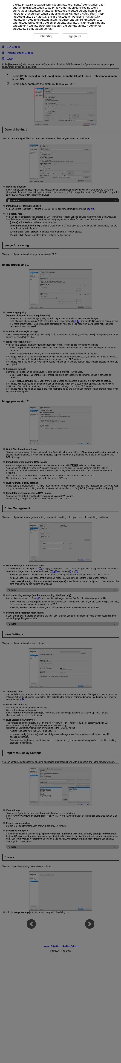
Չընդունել (92, 16)
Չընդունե (75, 36)
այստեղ (62, 13)
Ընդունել (89, 13)
